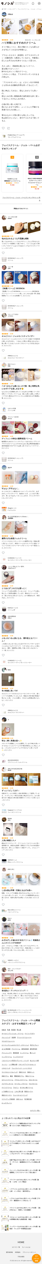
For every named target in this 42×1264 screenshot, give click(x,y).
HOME (21, 1242)
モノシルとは (26, 1247)
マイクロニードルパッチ (10, 1072)
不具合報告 (21, 1256)
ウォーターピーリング (20, 1095)
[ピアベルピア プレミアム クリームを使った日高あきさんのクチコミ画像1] (9, 26)
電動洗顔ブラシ (19, 1076)
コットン (5, 1064)
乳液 (8, 1030)
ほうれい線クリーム (26, 1087)
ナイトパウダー (30, 1033)
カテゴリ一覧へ (35, 1110)
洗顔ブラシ (5, 1076)
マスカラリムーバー (8, 1041)
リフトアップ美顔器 (8, 1099)
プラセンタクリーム (21, 1080)
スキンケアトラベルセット (27, 1064)
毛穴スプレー (34, 1045)
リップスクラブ (18, 1057)
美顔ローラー (28, 1091)
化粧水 (4, 1030)
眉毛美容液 (25, 1049)
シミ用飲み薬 (13, 1064)
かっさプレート (7, 1103)
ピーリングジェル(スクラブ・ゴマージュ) (15, 1045)
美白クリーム (29, 1076)
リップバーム (24, 1053)
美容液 (13, 1030)
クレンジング (6, 1037)
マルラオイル (33, 1084)
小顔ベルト (19, 1099)
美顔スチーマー (7, 1095)
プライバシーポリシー (29, 1252)
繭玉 (11, 1076)
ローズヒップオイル (21, 1084)
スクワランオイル (7, 1084)
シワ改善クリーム (7, 1091)
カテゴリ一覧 (16, 1247)
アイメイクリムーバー (24, 1037)
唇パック (33, 1053)
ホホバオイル (33, 1080)
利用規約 (17, 1252)
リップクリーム (7, 1057)
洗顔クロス (22, 1072)
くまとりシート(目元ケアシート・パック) (15, 1060)
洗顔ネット (30, 1072)
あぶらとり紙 (34, 1060)
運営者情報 (9, 1252)
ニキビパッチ (6, 1068)
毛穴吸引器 (28, 1099)
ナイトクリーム (7, 1087)
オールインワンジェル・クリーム (13, 1033)
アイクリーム (16, 1049)
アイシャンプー (7, 1053)
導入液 (19, 1030)
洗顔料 (14, 1037)
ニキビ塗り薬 (18, 1091)
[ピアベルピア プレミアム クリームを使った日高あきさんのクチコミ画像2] (27, 26)
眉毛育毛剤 (33, 1049)
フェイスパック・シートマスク (22, 1068)
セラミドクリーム (7, 1080)
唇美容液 (16, 1053)
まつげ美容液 (6, 1049)
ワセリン (16, 1087)
